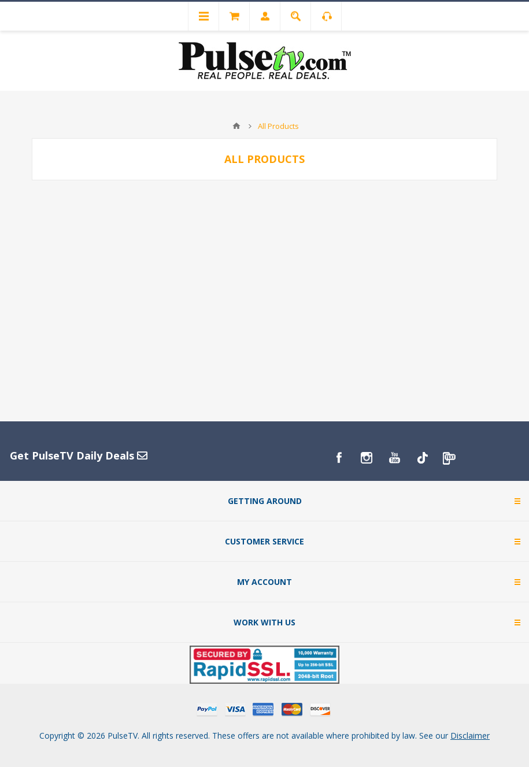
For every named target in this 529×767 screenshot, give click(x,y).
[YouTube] (394, 458)
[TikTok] (422, 458)
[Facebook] (339, 458)
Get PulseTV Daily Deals (78, 455)
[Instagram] (366, 458)
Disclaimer (470, 735)
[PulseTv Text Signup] (450, 458)
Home (236, 126)
